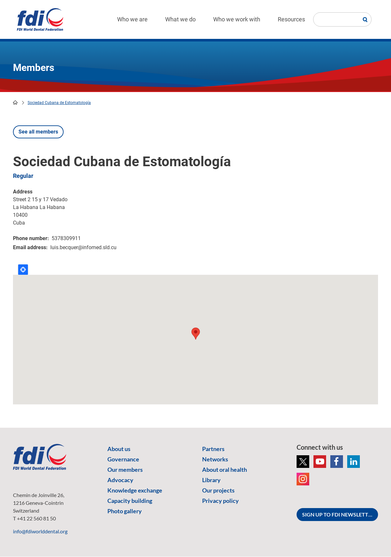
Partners (213, 448)
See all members (38, 132)
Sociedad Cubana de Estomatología (59, 102)
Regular (23, 175)
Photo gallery (124, 511)
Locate (23, 269)
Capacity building (129, 500)
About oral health (224, 469)
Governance (123, 459)
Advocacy (120, 479)
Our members (125, 469)
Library (211, 479)
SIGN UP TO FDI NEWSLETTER (338, 514)
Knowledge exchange (134, 490)
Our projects (218, 490)
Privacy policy (220, 500)
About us (118, 448)
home (15, 102)
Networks (215, 459)
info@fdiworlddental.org (40, 531)
